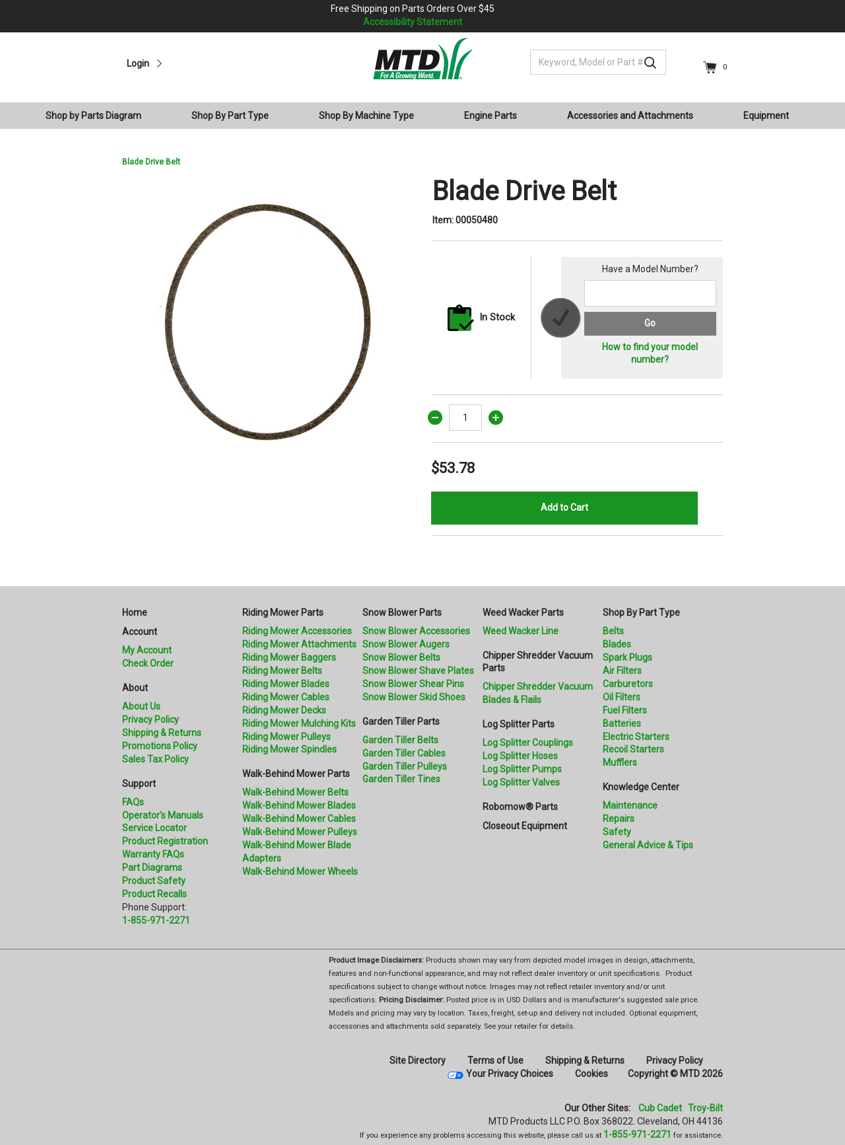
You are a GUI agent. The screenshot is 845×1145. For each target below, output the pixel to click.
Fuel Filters (625, 710)
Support (139, 783)
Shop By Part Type (641, 612)
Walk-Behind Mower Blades (299, 805)
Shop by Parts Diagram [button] (93, 115)
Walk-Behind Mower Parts (296, 773)
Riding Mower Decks (284, 710)
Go (650, 323)
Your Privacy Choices (509, 1073)
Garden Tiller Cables (404, 753)
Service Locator (154, 828)
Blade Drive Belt (151, 161)
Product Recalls (154, 894)
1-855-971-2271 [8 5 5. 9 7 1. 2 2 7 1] (637, 1134)
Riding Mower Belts (282, 670)
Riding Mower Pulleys (286, 736)
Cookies (591, 1073)
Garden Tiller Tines (401, 779)
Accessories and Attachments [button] (630, 115)
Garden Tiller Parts (401, 721)
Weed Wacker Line (520, 631)
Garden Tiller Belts (400, 740)
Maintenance (630, 805)
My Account (147, 650)
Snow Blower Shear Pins (413, 684)
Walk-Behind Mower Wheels (300, 871)
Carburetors (628, 684)
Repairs (618, 818)
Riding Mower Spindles (289, 749)
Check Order (148, 663)
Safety (617, 832)
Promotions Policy (159, 746)
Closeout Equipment (525, 826)
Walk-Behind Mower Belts (295, 792)
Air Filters (622, 670)
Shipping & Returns (161, 732)
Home (134, 612)
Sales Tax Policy (155, 759)
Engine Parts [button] (490, 115)
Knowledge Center (641, 787)
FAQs (133, 802)
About (135, 688)
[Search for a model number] (650, 293)
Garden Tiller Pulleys (404, 766)
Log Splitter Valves (521, 782)
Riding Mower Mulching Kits (299, 723)
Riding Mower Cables (285, 697)
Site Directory (417, 1060)
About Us (141, 706)
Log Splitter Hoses (520, 756)
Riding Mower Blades (285, 684)
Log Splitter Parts (519, 724)
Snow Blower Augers (406, 644)
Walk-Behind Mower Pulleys (299, 832)
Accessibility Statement (412, 22)
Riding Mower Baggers (289, 657)
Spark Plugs (627, 657)
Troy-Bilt (705, 1108)
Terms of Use (495, 1060)
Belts (613, 631)
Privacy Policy (150, 719)
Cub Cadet (660, 1108)
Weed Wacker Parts (523, 612)
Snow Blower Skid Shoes (413, 697)
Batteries (622, 723)
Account (139, 631)
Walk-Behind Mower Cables (299, 818)
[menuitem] (99, 115)
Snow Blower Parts (402, 612)
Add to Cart (564, 507)
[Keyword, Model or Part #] (598, 62)
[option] (267, 321)
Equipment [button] (766, 115)
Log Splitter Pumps (522, 769)
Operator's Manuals (162, 815)
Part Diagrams (152, 867)
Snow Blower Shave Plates (418, 670)
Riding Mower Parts (282, 612)
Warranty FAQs (153, 854)
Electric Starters (636, 736)
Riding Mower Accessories (297, 631)
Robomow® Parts (520, 806)
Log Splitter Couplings (528, 742)
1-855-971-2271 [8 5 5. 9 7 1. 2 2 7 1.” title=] (156, 920)
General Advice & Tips (648, 845)
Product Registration (165, 841)
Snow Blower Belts (401, 657)
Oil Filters (621, 697)
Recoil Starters (633, 749)
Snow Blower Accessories (416, 631)
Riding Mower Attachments (299, 644)
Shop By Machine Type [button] (366, 115)
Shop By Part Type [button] (230, 115)
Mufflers (620, 762)
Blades (617, 644)
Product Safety (154, 880)
